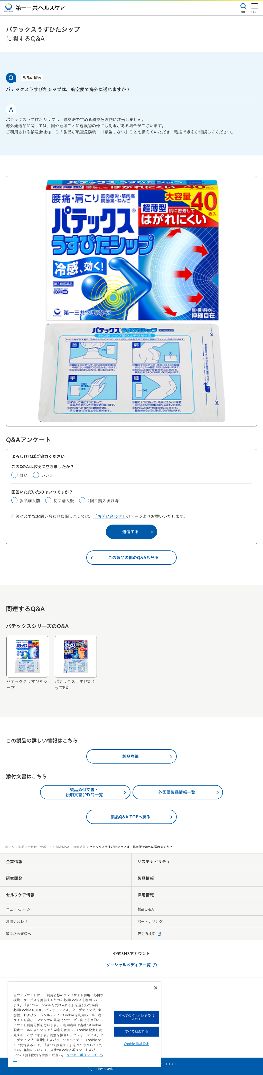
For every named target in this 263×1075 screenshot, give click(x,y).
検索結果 (79, 846)
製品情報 (145, 878)
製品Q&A (62, 846)
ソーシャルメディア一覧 (131, 965)
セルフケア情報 (20, 895)
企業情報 (14, 862)
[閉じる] (155, 987)
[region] (84, 1024)
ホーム (9, 846)
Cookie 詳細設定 (136, 1044)
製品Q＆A (145, 909)
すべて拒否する (136, 1031)
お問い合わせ (16, 921)
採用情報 (145, 895)
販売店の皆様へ (18, 934)
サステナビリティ (153, 862)
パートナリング (150, 921)
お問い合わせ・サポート (35, 846)
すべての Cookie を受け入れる (136, 1017)
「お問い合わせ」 (109, 516)
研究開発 (14, 878)
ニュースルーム (18, 909)
